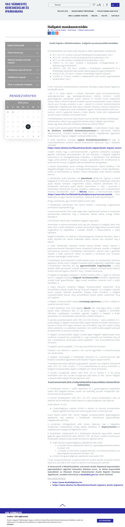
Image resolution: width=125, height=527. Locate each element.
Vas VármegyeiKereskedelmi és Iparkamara (17, 7)
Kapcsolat (115, 16)
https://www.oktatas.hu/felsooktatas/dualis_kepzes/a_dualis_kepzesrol (87, 485)
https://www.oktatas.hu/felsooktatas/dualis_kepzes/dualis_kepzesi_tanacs (84, 148)
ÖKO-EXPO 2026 (62, 11)
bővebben (10, 524)
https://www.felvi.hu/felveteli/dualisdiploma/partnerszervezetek (80, 194)
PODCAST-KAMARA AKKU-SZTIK (107, 11)
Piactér (104, 16)
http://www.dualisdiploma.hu (67, 482)
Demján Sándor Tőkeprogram (83, 11)
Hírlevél (94, 16)
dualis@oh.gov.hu (89, 474)
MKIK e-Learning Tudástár (78, 16)
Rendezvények (23, 95)
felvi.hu (83, 191)
